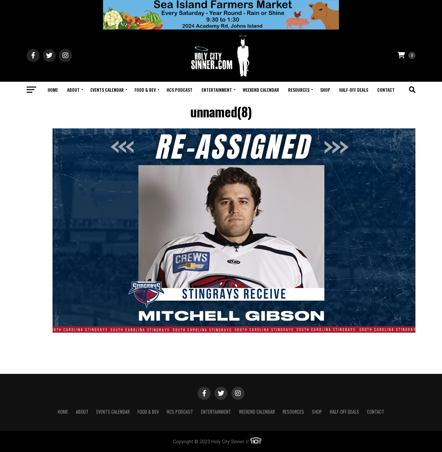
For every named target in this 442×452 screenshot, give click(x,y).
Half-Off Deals (353, 89)
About (73, 89)
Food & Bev (145, 89)
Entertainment (217, 89)
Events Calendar (107, 89)
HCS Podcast (179, 89)
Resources (298, 89)
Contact (386, 89)
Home (53, 89)
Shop (325, 89)
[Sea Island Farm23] (221, 28)
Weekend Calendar (261, 89)
